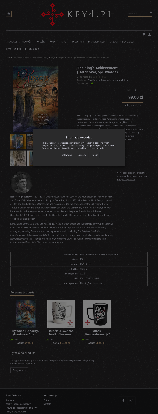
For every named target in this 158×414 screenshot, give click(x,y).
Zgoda (95, 155)
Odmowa (82, 155)
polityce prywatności (95, 148)
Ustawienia (67, 155)
